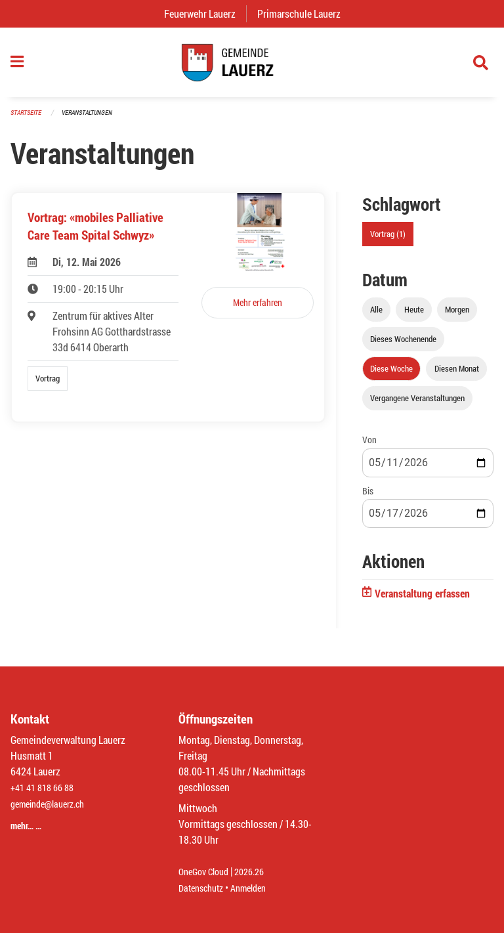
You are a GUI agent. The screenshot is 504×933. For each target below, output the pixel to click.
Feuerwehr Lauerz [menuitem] (205, 13)
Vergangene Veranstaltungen (417, 405)
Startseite (27, 119)
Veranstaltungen (92, 119)
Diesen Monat (456, 375)
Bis (367, 497)
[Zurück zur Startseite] (252, 65)
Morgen (457, 316)
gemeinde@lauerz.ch (53, 804)
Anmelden (257, 888)
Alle (376, 316)
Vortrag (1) (388, 241)
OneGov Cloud (207, 872)
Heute (414, 316)
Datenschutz (204, 888)
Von (369, 447)
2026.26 (259, 872)
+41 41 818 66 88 (45, 788)
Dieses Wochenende (403, 346)
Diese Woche (391, 375)
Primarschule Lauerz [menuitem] (304, 13)
